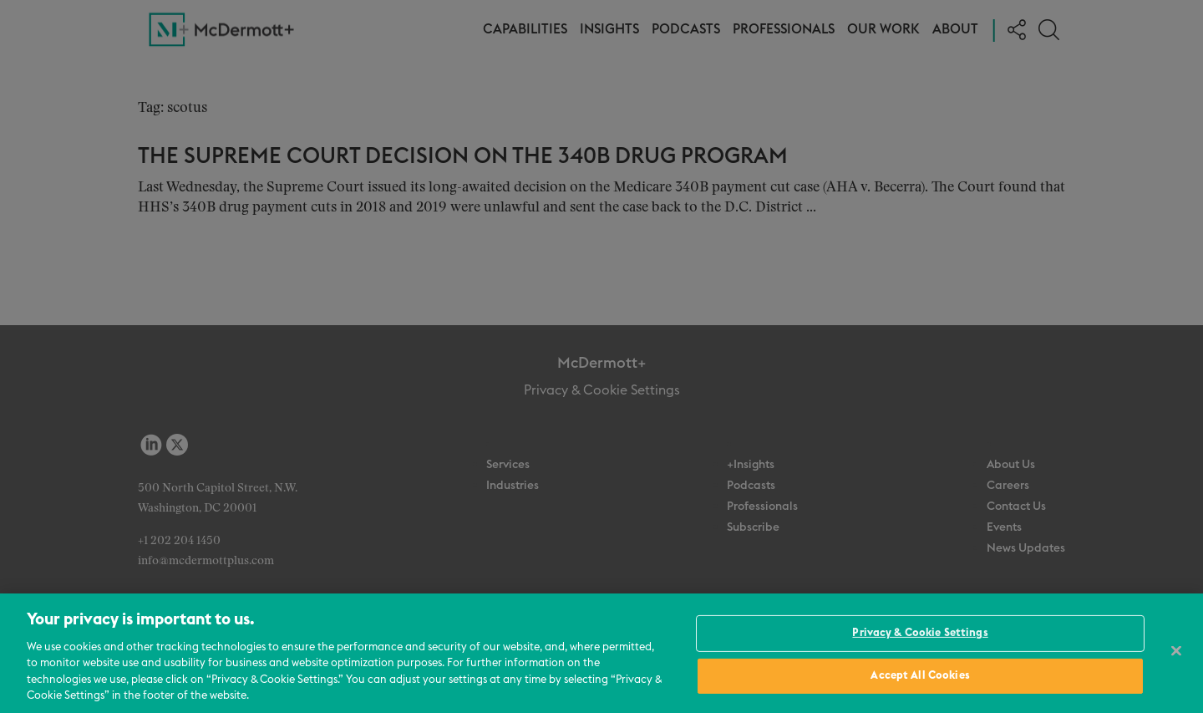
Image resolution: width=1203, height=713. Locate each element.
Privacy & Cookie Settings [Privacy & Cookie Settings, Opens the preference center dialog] (919, 633)
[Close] (1176, 651)
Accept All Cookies (920, 675)
